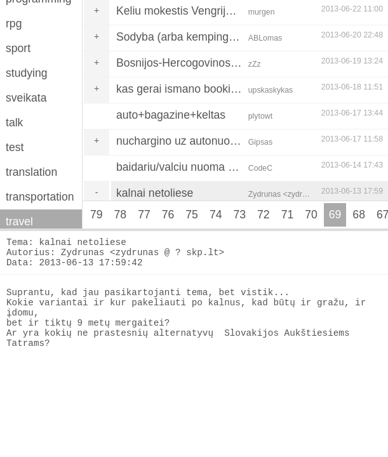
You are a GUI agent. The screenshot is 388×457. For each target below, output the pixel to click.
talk (14, 122)
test (14, 147)
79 (96, 214)
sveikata (26, 97)
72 (263, 214)
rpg (14, 23)
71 (287, 214)
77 (144, 214)
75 (191, 214)
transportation (40, 196)
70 (311, 214)
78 (120, 214)
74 (216, 214)
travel (19, 221)
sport (18, 48)
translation (31, 172)
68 (358, 214)
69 (335, 214)
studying (27, 73)
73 (239, 214)
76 (168, 214)
